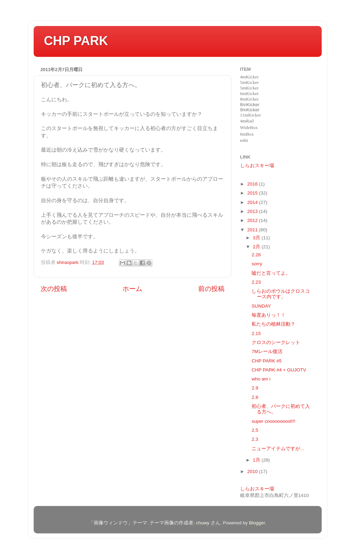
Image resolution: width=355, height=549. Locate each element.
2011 (253, 229)
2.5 (255, 430)
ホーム (132, 288)
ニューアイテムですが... (278, 448)
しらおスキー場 (257, 165)
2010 (253, 471)
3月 (257, 237)
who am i (261, 378)
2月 (257, 246)
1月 (257, 460)
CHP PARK (76, 41)
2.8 (255, 397)
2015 (253, 193)
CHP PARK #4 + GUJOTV (279, 369)
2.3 (255, 439)
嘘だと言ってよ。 (271, 273)
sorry (257, 263)
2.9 (255, 388)
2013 (253, 211)
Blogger (257, 522)
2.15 (256, 333)
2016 (253, 184)
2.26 (256, 254)
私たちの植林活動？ (273, 324)
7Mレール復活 (267, 351)
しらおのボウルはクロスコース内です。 (281, 294)
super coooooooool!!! (273, 421)
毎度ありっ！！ (269, 315)
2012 (253, 220)
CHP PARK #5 (267, 360)
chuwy (202, 522)
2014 (253, 202)
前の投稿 (211, 288)
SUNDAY (261, 306)
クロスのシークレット (276, 342)
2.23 (256, 282)
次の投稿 (54, 288)
